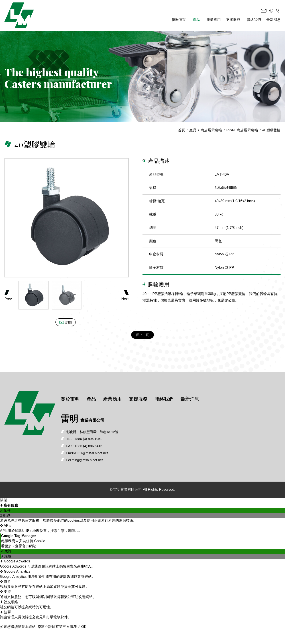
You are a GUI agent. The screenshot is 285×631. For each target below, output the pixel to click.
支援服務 (234, 20)
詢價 (65, 322)
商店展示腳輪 (211, 130)
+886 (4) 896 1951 (97, 439)
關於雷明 (180, 20)
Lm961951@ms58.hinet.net (96, 454)
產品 (197, 20)
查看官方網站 (25, 548)
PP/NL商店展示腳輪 (242, 130)
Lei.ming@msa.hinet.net (93, 461)
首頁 (181, 130)
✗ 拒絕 (5, 517)
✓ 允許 (5, 512)
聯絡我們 (254, 20)
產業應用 (213, 20)
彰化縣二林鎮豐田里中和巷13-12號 (102, 432)
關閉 (3, 502)
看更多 (7, 548)
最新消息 (273, 20)
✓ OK (82, 628)
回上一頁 (142, 335)
